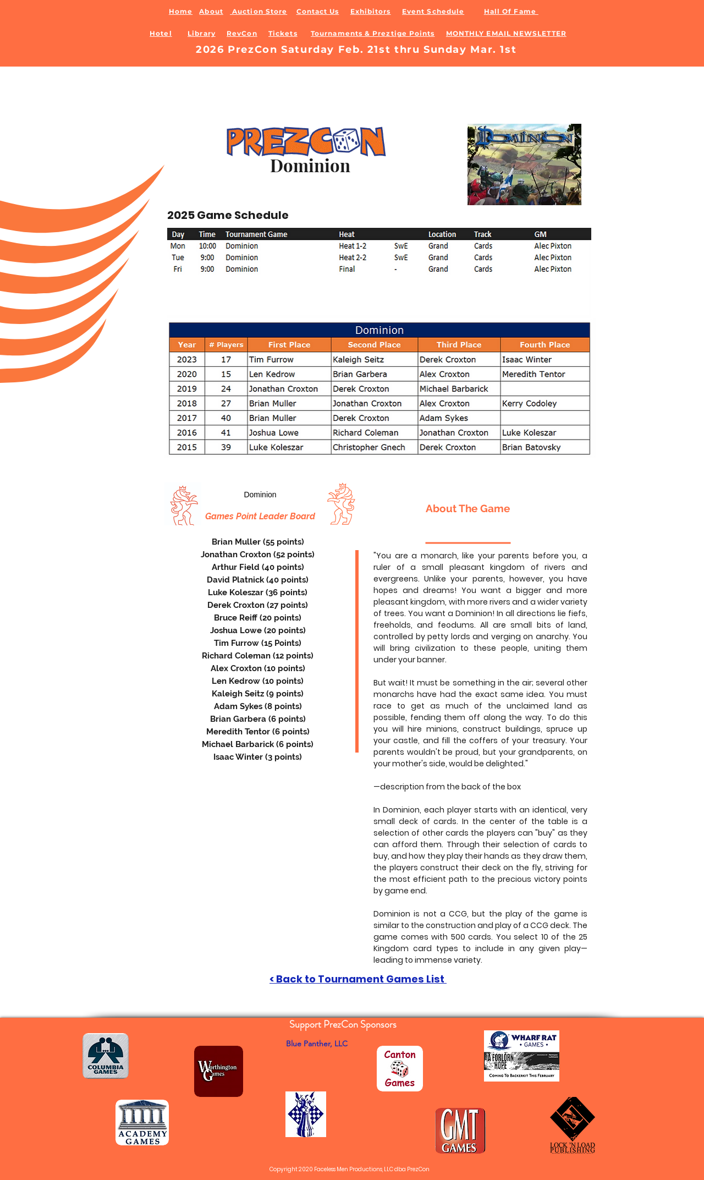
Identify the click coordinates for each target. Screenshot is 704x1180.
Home (181, 11)
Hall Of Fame (511, 11)
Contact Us (317, 11)
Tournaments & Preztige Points (373, 33)
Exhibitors (370, 11)
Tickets (283, 33)
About (211, 11)
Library (202, 33)
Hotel (161, 33)
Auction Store (258, 11)
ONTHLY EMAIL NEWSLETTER (509, 33)
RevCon (242, 33)
